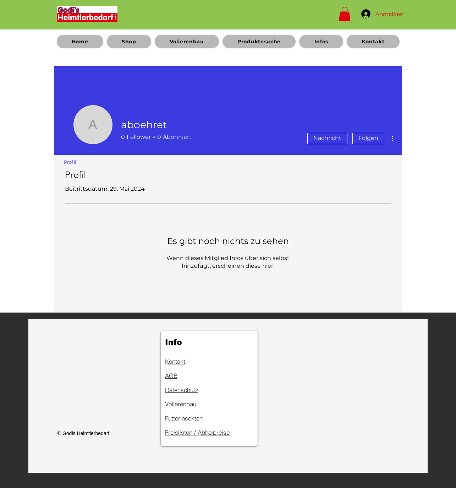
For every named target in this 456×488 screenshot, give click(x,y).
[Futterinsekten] (190, 418)
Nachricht (327, 138)
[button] (345, 14)
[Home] (87, 14)
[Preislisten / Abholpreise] (208, 432)
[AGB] (190, 375)
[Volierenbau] (190, 404)
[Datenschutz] (190, 390)
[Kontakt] (190, 361)
